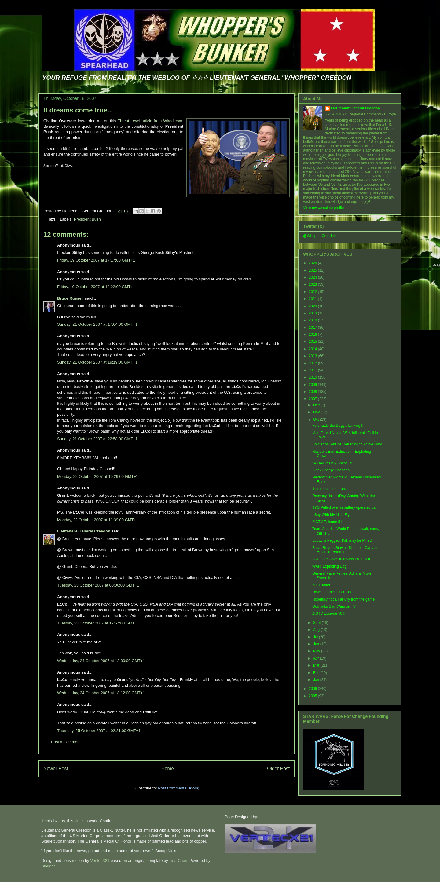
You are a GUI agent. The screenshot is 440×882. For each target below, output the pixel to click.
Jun (316, 644)
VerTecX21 (99, 860)
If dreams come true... (78, 110)
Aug (317, 630)
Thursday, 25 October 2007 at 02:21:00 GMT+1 (99, 730)
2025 (313, 270)
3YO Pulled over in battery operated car (344, 507)
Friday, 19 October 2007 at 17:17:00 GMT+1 (96, 260)
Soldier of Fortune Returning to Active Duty (347, 444)
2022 (313, 292)
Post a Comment (66, 742)
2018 (313, 320)
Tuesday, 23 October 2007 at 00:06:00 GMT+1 (98, 585)
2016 (313, 334)
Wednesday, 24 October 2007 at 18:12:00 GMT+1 (101, 692)
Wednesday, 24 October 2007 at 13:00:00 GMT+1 (101, 660)
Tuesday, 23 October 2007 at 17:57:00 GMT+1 (98, 623)
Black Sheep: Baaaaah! (331, 470)
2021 (313, 299)
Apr (316, 658)
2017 (313, 327)
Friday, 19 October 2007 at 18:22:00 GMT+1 (96, 286)
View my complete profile (323, 208)
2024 (313, 277)
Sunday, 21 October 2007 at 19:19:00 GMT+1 (97, 362)
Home (167, 768)
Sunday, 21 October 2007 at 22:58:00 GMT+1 (97, 439)
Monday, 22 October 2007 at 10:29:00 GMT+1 (97, 476)
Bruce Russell (70, 298)
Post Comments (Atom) (178, 788)
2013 (313, 356)
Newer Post (55, 768)
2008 (313, 392)
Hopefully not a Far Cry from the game (343, 599)
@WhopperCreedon (319, 236)
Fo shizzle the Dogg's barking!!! (337, 425)
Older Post (278, 768)
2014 (313, 349)
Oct (316, 419)
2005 (313, 696)
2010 (313, 377)
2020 (313, 306)
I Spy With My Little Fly (331, 515)
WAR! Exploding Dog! (330, 566)
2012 (313, 363)
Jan (316, 680)
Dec (317, 405)
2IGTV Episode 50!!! (328, 613)
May (317, 651)
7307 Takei (321, 585)
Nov (317, 412)
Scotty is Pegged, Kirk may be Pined (342, 540)
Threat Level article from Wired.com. (150, 121)
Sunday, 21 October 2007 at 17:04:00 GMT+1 (97, 324)
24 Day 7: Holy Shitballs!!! (333, 463)
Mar (317, 665)
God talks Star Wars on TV (334, 606)
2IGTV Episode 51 (327, 522)
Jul (316, 637)
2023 (313, 284)
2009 (313, 384)
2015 (313, 341)
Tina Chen (178, 860)
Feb (317, 673)
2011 (313, 370)
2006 (313, 688)
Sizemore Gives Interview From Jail (341, 559)
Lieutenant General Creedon (83, 531)
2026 (313, 263)
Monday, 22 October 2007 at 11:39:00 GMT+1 (97, 520)
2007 (313, 399)
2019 (313, 313)
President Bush (87, 219)
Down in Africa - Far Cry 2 (333, 592)
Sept (317, 622)
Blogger (48, 866)
